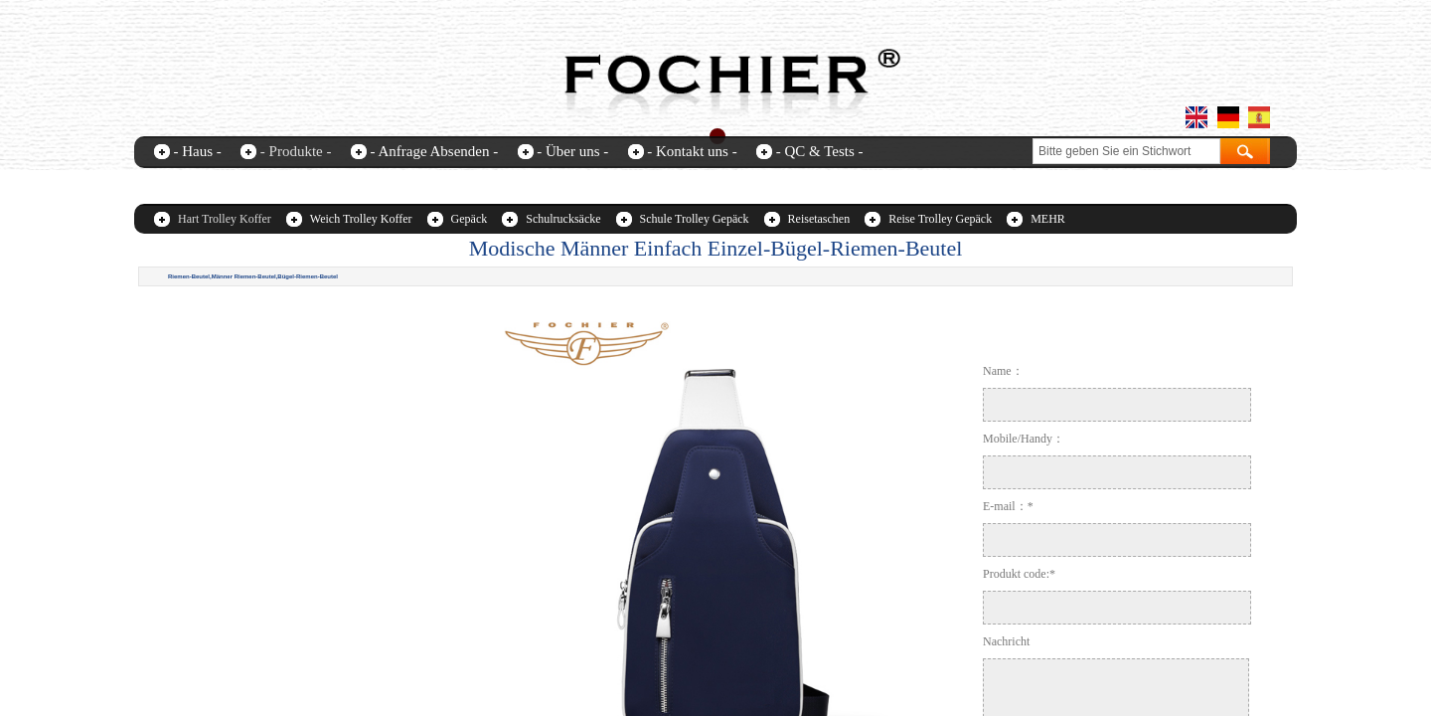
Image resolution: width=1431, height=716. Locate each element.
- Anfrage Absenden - (434, 151)
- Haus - (198, 151)
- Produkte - (296, 151)
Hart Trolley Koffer (224, 219)
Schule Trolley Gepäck (694, 219)
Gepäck (469, 219)
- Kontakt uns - (691, 151)
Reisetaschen (819, 219)
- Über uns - (572, 151)
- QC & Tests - (820, 151)
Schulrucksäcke (563, 219)
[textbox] (1126, 151)
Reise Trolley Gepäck (940, 219)
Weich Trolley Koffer (361, 219)
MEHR (1048, 219)
